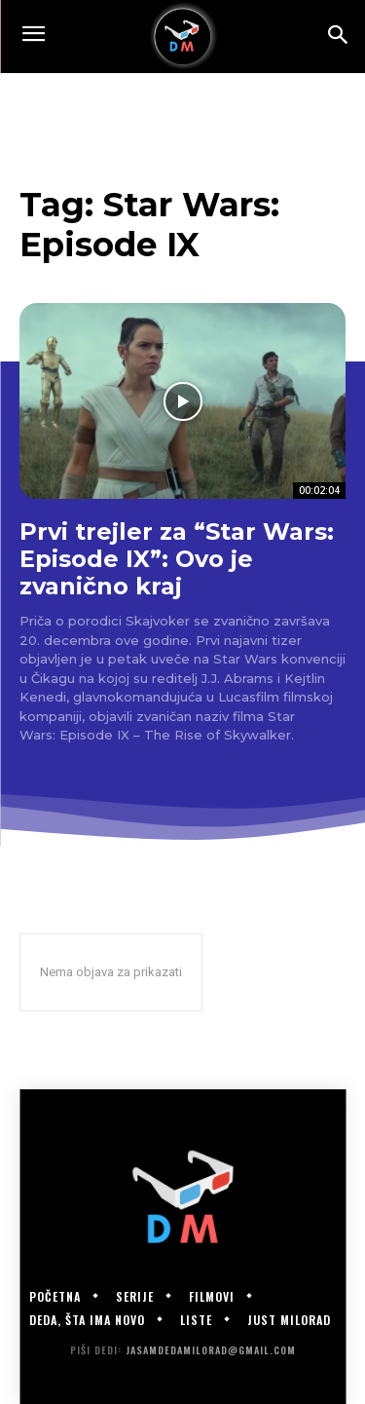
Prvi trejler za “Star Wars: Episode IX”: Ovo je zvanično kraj (176, 558)
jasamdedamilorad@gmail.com (211, 1350)
